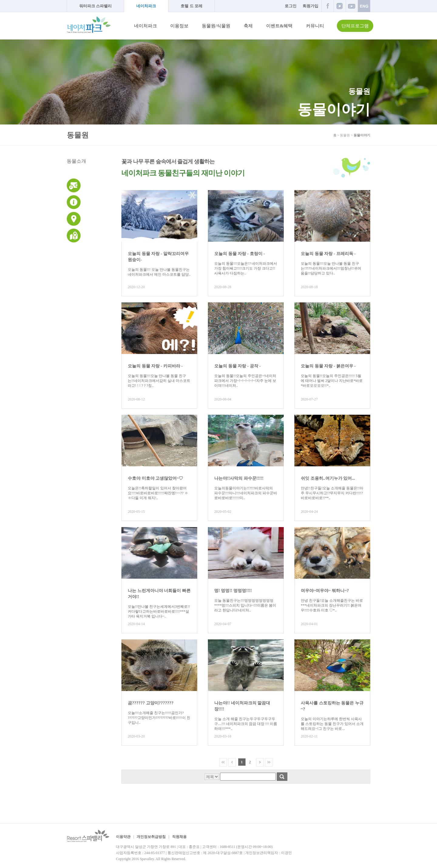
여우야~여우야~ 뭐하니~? (325, 590)
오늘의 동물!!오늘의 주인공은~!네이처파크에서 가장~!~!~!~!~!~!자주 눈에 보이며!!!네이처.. (245, 381)
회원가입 (310, 6)
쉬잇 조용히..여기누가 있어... (328, 478)
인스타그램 (340, 6)
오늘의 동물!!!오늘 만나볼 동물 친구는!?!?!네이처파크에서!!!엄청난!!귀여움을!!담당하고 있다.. (331, 268)
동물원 (345, 135)
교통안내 (74, 219)
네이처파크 (146, 6)
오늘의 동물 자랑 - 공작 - (237, 366)
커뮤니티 (315, 25)
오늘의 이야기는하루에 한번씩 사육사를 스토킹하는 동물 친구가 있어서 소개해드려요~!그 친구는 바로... (332, 724)
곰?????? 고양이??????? (151, 703)
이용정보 (179, 25)
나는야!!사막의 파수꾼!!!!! (238, 478)
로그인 (290, 6)
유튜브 (352, 6)
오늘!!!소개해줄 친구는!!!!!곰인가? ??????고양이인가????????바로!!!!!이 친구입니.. (159, 718)
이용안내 (74, 202)
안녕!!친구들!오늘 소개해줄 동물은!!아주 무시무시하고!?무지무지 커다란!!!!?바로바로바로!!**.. (332, 493)
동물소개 (76, 161)
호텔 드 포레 (191, 6)
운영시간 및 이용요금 (74, 185)
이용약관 (123, 837)
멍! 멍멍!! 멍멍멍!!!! (233, 590)
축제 (248, 25)
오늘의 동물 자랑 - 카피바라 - (155, 366)
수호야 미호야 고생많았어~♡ (155, 478)
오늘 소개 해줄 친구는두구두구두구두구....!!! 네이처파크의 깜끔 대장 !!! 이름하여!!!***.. (245, 724)
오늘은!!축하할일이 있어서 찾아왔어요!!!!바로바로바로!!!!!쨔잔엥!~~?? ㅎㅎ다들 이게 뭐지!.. (158, 493)
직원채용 (179, 837)
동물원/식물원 (216, 25)
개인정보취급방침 (151, 837)
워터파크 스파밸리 (95, 6)
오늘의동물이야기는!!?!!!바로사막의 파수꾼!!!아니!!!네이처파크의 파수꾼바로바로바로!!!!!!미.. (245, 493)
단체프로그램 (355, 25)
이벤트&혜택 (279, 25)
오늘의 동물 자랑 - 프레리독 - (328, 253)
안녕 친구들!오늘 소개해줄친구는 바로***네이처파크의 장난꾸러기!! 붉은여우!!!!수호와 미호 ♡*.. (332, 605)
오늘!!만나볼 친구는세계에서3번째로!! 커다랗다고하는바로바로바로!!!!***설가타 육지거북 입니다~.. (159, 611)
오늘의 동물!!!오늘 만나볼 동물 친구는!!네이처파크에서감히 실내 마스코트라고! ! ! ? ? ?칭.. (159, 381)
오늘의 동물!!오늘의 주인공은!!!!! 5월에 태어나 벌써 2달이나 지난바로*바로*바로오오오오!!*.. (332, 381)
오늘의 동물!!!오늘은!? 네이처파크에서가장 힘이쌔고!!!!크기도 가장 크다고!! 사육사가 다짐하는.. (245, 268)
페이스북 (327, 6)
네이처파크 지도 (74, 236)
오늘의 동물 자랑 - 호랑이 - (239, 253)
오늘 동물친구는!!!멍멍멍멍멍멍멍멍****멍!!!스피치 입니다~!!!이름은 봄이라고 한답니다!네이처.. (245, 605)
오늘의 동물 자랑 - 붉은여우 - (328, 366)
